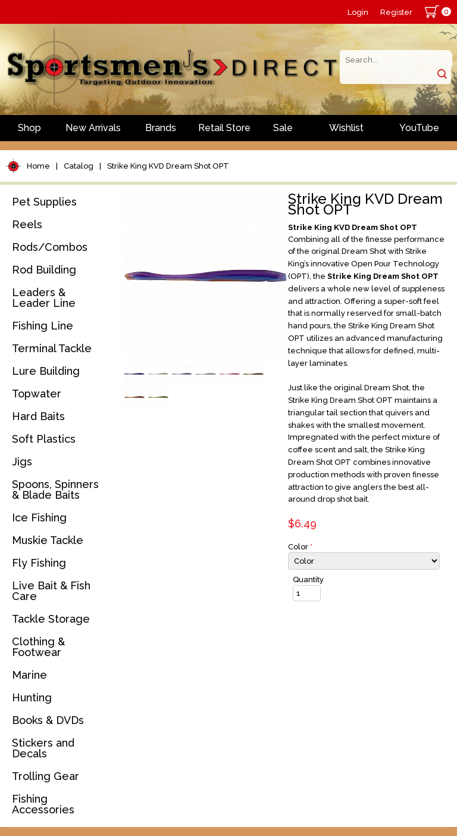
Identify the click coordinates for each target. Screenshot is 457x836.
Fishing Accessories (43, 804)
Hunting (32, 697)
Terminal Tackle (52, 348)
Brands (160, 127)
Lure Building (46, 371)
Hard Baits (38, 416)
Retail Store (224, 127)
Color (300, 546)
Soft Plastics (44, 439)
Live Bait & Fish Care (51, 590)
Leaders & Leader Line (44, 297)
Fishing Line (42, 325)
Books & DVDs (48, 720)
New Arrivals (93, 127)
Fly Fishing (39, 563)
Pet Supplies (44, 201)
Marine (29, 675)
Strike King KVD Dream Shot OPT (168, 166)
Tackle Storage (51, 619)
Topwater (36, 393)
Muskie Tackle (47, 540)
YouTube (419, 127)
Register (396, 12)
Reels (27, 224)
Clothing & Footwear (38, 646)
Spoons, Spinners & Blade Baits (55, 489)
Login (358, 12)
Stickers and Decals (43, 748)
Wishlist (346, 127)
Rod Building (44, 269)
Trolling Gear (45, 776)
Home (38, 166)
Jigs (22, 461)
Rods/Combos (49, 247)
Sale (283, 127)
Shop (29, 127)
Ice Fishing (39, 517)
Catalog (78, 166)
